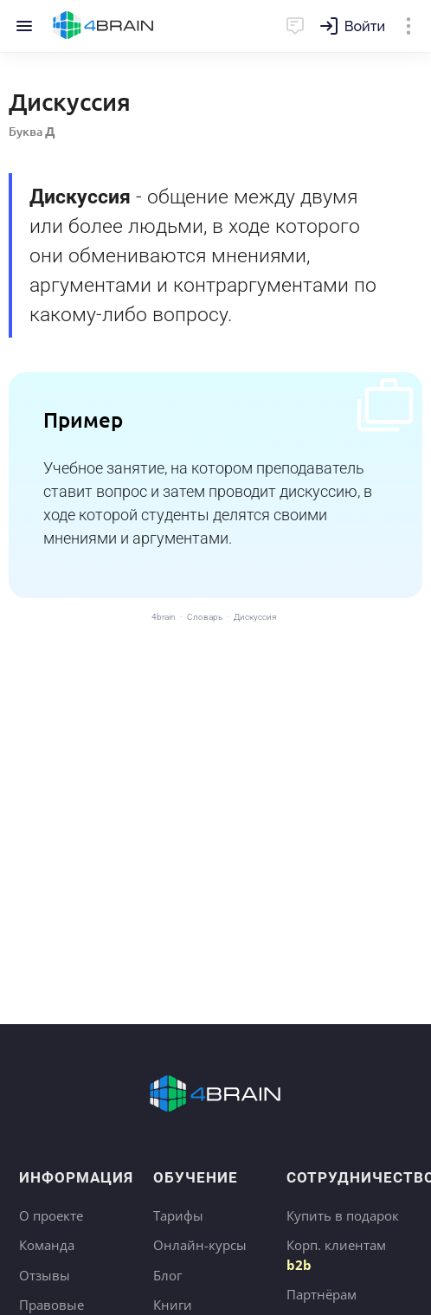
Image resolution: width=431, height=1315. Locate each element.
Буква (32, 131)
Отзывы (44, 1275)
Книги (172, 1304)
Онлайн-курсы (200, 1245)
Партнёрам (321, 1294)
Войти (364, 26)
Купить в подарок (342, 1215)
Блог (167, 1275)
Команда (46, 1245)
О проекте (51, 1215)
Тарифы (178, 1215)
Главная (103, 26)
